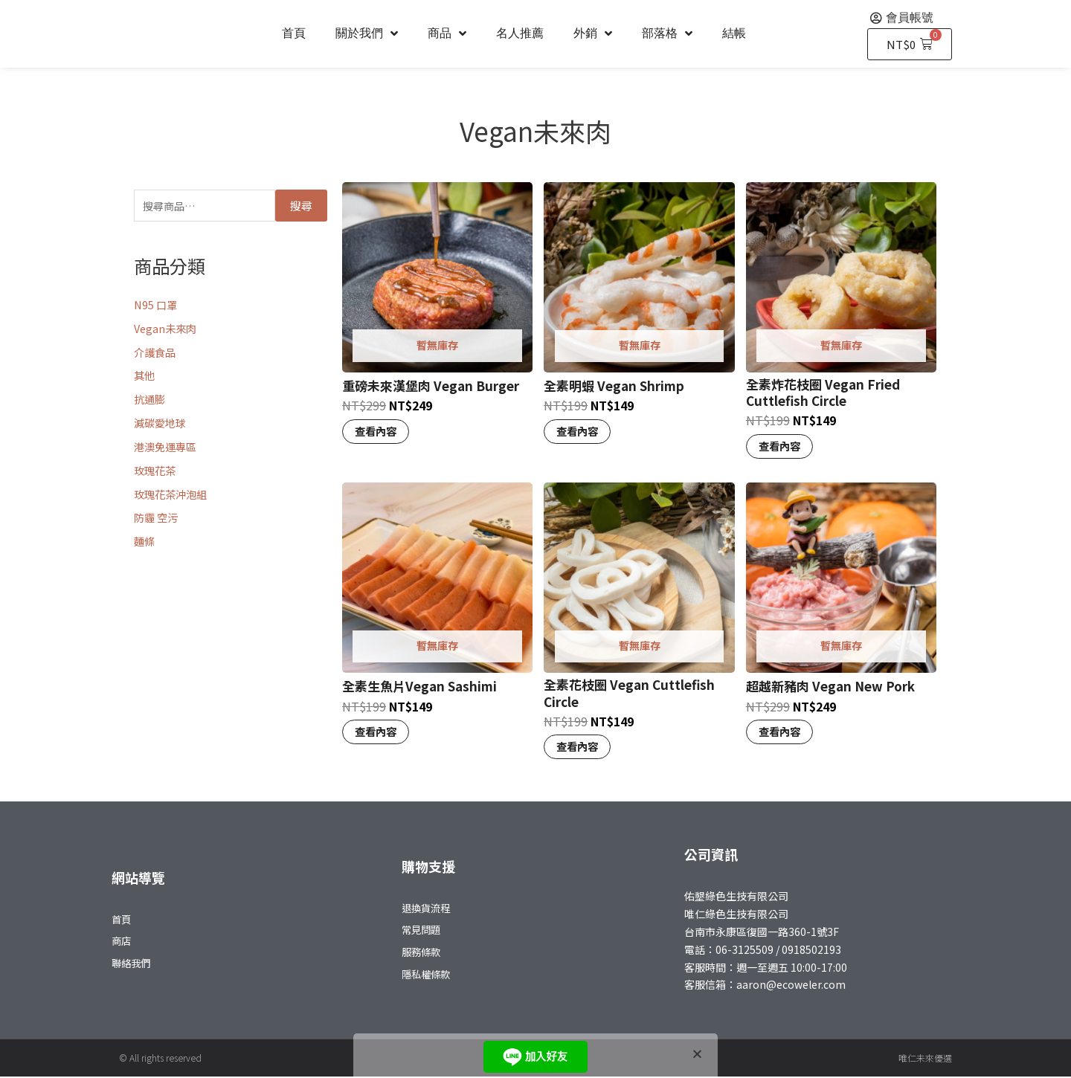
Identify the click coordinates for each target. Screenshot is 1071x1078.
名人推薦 (520, 33)
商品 (447, 33)
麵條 (145, 542)
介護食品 (156, 353)
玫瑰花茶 (156, 472)
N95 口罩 (156, 306)
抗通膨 (150, 400)
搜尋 (301, 206)
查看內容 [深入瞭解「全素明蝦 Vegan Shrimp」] (578, 431)
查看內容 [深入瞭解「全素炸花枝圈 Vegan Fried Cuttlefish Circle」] (781, 446)
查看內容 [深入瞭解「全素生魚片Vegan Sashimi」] (377, 732)
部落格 (667, 33)
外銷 (592, 33)
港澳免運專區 (167, 448)
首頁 (294, 33)
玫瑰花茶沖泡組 (173, 495)
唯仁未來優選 (925, 1059)
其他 (145, 377)
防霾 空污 (157, 519)
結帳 (734, 33)
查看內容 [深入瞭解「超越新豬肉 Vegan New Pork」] (781, 732)
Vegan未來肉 (167, 330)
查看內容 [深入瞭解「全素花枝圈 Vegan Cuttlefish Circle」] (578, 748)
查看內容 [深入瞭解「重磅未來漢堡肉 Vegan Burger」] (377, 431)
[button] (697, 1053)
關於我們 (366, 33)
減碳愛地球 (162, 424)
